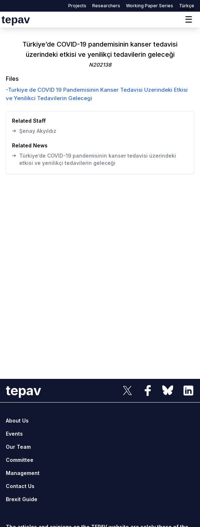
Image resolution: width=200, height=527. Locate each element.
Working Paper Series (149, 5)
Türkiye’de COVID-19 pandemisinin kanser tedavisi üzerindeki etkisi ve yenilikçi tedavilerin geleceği (94, 159)
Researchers (106, 5)
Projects (77, 5)
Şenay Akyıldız (34, 130)
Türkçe (186, 5)
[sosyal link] (127, 390)
